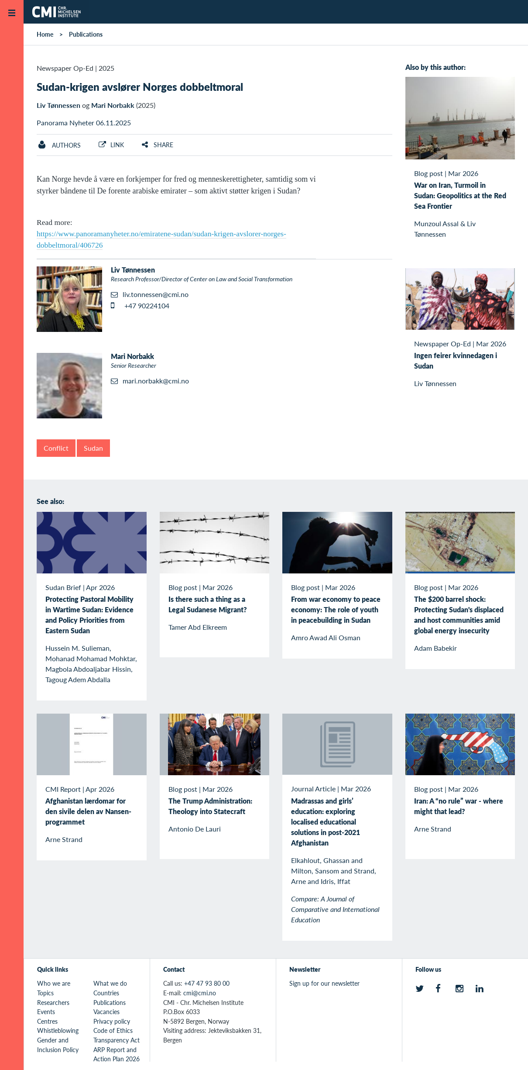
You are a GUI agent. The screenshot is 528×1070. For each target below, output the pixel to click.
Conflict (56, 448)
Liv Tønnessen (58, 105)
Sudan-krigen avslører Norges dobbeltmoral (140, 86)
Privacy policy (111, 1021)
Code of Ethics (113, 1030)
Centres (47, 1021)
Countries (106, 992)
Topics (45, 992)
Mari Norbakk (112, 105)
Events (46, 1011)
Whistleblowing (58, 1030)
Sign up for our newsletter (324, 983)
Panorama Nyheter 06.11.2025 (84, 122)
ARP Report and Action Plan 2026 (116, 1054)
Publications (86, 34)
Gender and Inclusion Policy (58, 1044)
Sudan (93, 448)
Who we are (53, 983)
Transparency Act (116, 1039)
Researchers (53, 1002)
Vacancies (106, 1011)
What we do (110, 983)
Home (45, 34)
